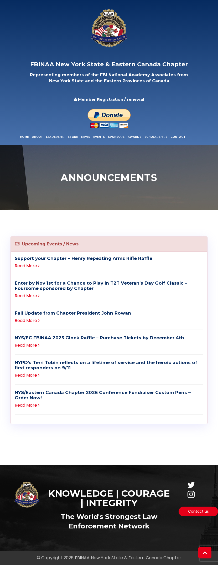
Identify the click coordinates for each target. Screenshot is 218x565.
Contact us (198, 511)
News (85, 137)
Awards (134, 137)
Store (73, 137)
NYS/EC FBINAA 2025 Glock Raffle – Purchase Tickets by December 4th (99, 337)
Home (24, 137)
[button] (204, 552)
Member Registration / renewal (109, 99)
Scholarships (155, 137)
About (37, 137)
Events (99, 137)
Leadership (55, 137)
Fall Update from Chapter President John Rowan (73, 313)
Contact (177, 137)
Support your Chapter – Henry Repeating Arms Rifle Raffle (83, 258)
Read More (27, 266)
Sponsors (116, 137)
